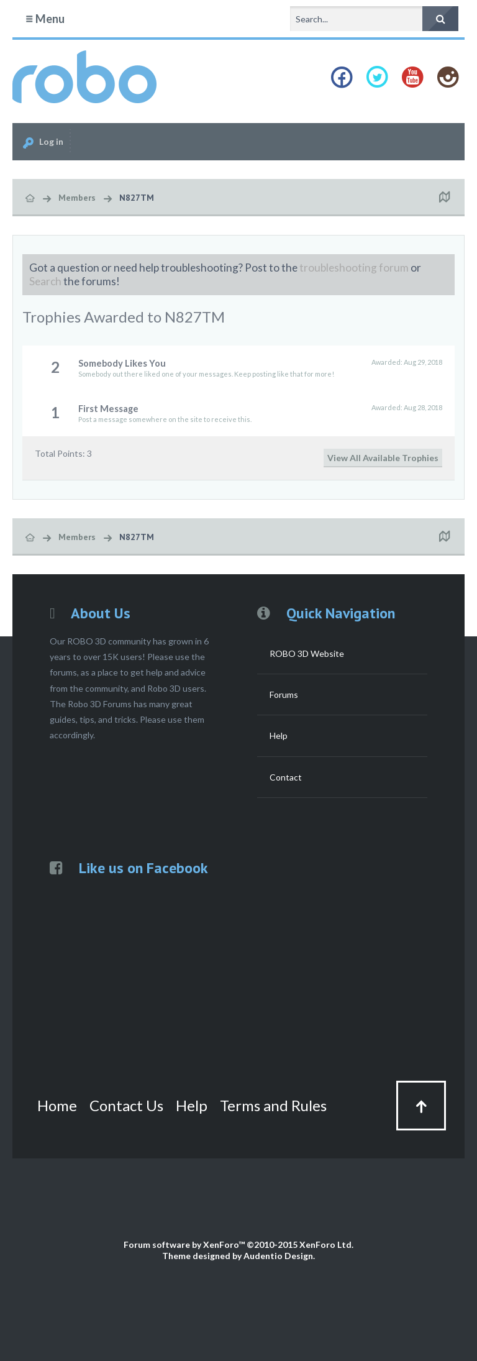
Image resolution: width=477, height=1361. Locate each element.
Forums (284, 694)
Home (57, 1105)
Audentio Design (278, 1255)
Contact (286, 777)
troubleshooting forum (354, 267)
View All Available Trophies (382, 457)
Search (45, 281)
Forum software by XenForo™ (238, 1244)
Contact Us (126, 1105)
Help (279, 735)
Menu (45, 18)
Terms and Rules (273, 1105)
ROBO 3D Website (307, 653)
